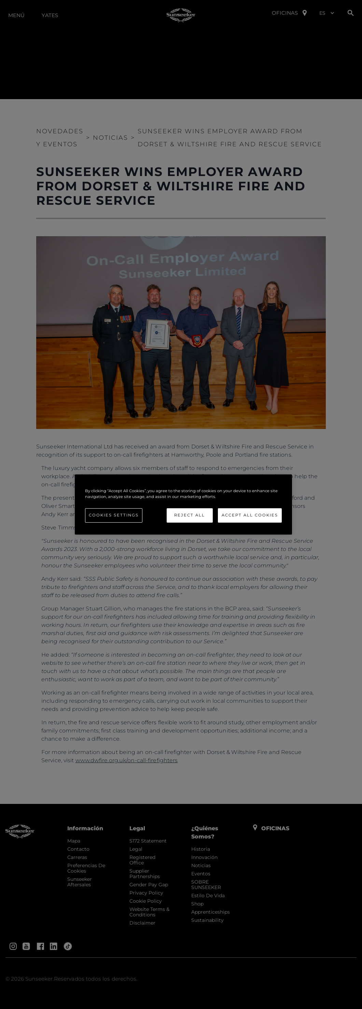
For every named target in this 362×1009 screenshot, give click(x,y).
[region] (183, 504)
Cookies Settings (114, 515)
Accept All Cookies (250, 515)
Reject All (189, 515)
